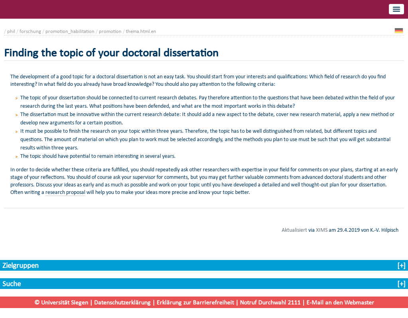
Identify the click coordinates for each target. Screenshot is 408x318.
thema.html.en (141, 31)
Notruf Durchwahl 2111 (270, 302)
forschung (30, 31)
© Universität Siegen (61, 302)
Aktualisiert (294, 229)
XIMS (322, 229)
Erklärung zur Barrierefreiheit (195, 302)
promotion (110, 31)
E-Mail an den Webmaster (340, 302)
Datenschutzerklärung (122, 302)
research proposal (65, 192)
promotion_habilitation (69, 31)
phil (11, 31)
